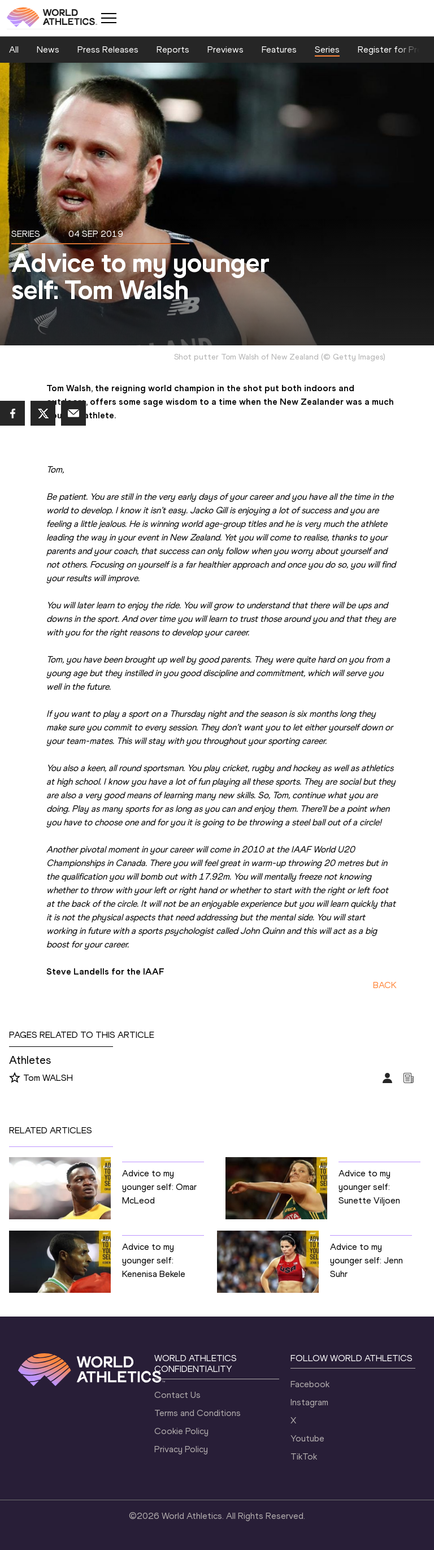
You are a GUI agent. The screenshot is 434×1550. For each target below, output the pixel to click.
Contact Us (177, 1394)
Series (327, 49)
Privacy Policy (181, 1449)
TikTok (303, 1456)
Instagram (309, 1402)
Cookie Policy (181, 1431)
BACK (385, 985)
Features (279, 49)
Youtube (307, 1438)
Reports (173, 49)
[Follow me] (14, 1078)
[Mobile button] (108, 18)
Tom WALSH (48, 1077)
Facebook (309, 1384)
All (14, 49)
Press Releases (107, 49)
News (48, 49)
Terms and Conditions (197, 1413)
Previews (225, 49)
